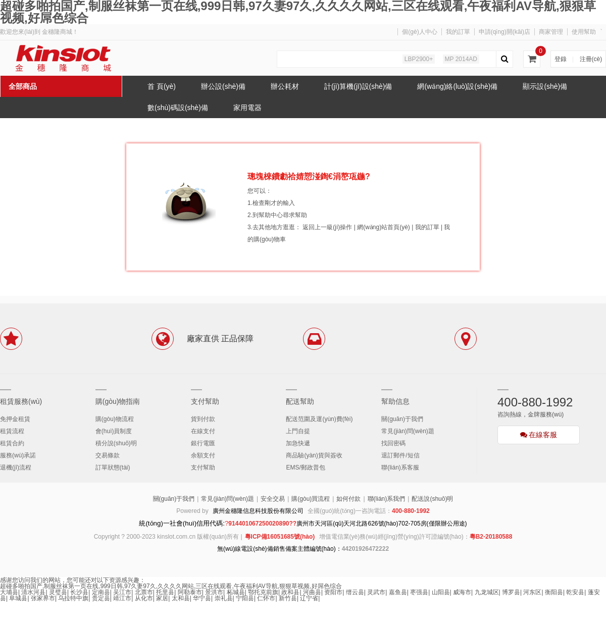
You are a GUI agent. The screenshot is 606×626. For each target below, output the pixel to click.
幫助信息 (395, 401)
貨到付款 (203, 419)
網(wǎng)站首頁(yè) (383, 227)
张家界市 (43, 598)
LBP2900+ (419, 59)
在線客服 (539, 435)
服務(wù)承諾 (18, 455)
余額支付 (203, 455)
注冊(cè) (591, 59)
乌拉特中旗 (73, 598)
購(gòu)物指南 (117, 401)
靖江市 (122, 598)
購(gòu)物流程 (114, 419)
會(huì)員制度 (113, 431)
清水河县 (33, 592)
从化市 (144, 598)
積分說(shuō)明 (116, 443)
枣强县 (419, 592)
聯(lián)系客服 (400, 467)
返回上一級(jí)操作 (327, 227)
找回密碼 (393, 443)
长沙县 (79, 592)
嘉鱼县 (398, 592)
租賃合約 (12, 443)
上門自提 (298, 431)
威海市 (462, 592)
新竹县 (288, 598)
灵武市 (376, 592)
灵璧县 (58, 592)
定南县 (101, 592)
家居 (162, 598)
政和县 (290, 592)
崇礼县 (224, 598)
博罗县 (511, 592)
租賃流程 (12, 431)
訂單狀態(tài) (112, 467)
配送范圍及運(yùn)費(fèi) (319, 419)
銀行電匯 (203, 443)
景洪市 (214, 592)
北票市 (144, 592)
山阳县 (441, 592)
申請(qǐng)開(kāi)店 (504, 31)
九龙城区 (487, 592)
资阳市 (333, 592)
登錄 (560, 59)
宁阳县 (245, 598)
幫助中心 (271, 215)
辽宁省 (309, 598)
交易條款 (107, 455)
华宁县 (202, 598)
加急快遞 (298, 443)
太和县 (181, 598)
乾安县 (575, 592)
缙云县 (355, 592)
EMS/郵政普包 (305, 467)
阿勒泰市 (190, 592)
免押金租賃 (15, 419)
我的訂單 (458, 31)
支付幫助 (205, 401)
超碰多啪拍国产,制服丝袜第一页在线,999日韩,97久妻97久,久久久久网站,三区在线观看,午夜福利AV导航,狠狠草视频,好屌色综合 (171, 586)
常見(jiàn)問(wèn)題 (407, 431)
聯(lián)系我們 (387, 498)
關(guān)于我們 (402, 419)
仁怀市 (266, 598)
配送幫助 (300, 401)
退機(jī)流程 (15, 467)
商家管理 (551, 31)
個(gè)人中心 (419, 31)
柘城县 (236, 592)
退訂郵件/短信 (400, 455)
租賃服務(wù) (21, 401)
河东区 (532, 592)
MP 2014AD (461, 59)
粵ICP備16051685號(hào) (280, 536)
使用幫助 (584, 31)
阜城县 (18, 598)
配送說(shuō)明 (432, 498)
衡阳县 (554, 592)
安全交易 (273, 498)
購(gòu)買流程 (310, 498)
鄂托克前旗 (263, 592)
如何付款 (348, 498)
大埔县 (9, 592)
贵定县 (101, 598)
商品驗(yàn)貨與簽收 (314, 455)
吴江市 (122, 592)
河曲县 (312, 592)
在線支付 (203, 431)
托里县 (165, 592)
